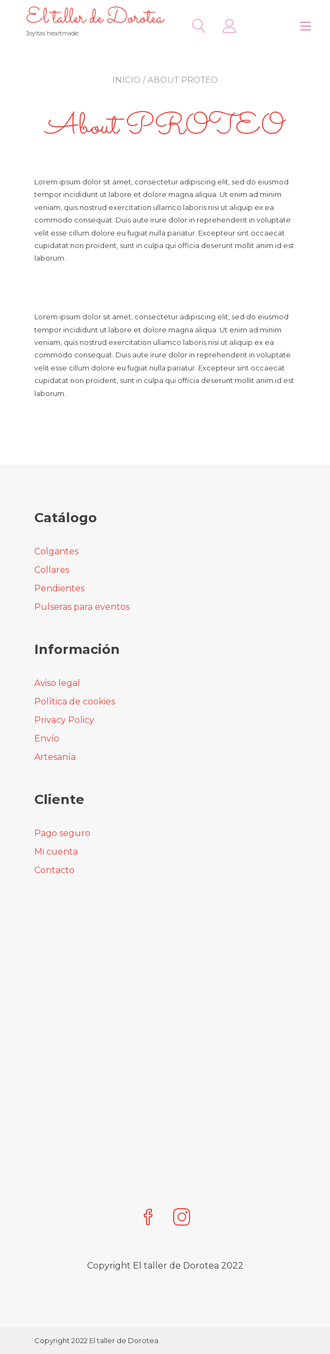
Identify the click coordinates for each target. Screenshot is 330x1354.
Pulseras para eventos (82, 607)
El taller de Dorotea (94, 18)
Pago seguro (62, 833)
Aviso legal (57, 683)
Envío (46, 738)
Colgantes (56, 551)
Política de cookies (74, 701)
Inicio (126, 80)
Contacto (54, 870)
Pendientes (59, 588)
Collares (51, 570)
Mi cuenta (56, 851)
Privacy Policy (64, 720)
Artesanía (55, 757)
